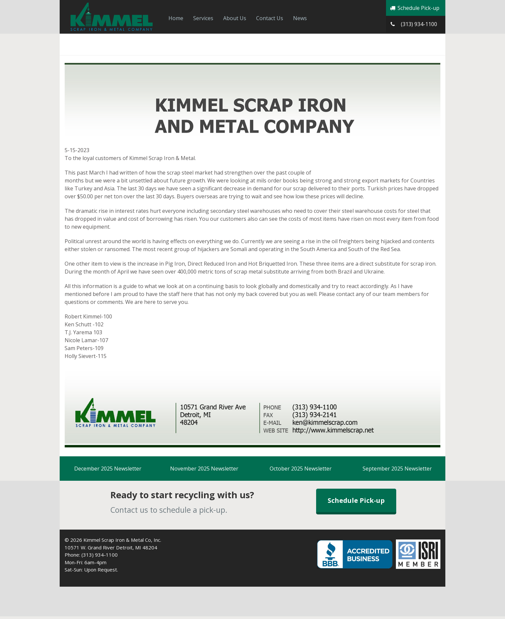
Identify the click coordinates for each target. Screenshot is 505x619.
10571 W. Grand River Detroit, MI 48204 (111, 547)
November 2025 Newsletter (204, 468)
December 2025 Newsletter (107, 468)
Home (175, 18)
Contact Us (269, 18)
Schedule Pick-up (414, 8)
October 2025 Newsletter (301, 468)
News (300, 18)
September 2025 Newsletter (397, 468)
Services (203, 18)
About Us (234, 18)
